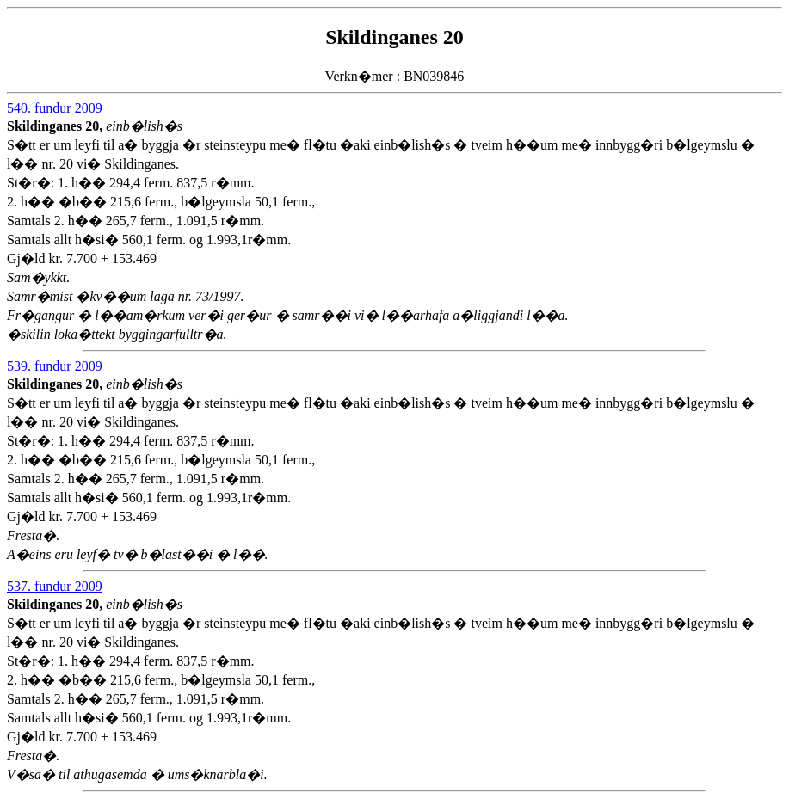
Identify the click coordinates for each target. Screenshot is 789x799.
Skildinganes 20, (56, 126)
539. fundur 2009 (54, 366)
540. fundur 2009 (54, 108)
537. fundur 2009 (54, 586)
